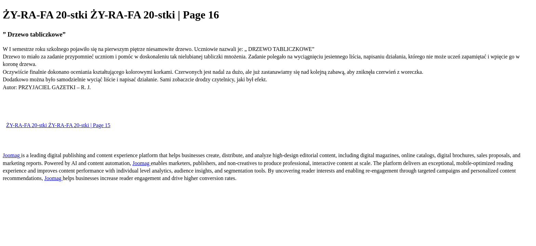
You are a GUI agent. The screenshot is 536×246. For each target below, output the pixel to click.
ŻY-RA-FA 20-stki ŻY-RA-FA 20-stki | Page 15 (58, 125)
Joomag (12, 155)
